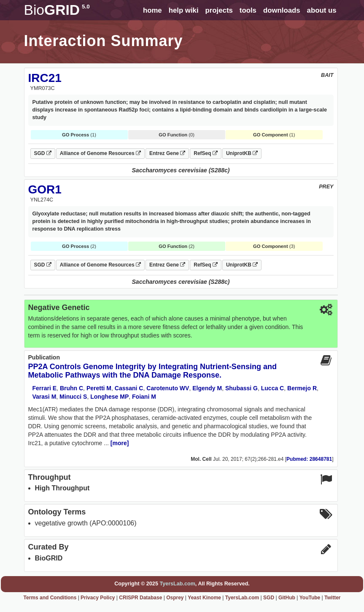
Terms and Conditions (50, 598)
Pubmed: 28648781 (309, 459)
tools (248, 10)
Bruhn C (71, 388)
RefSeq (206, 153)
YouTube (310, 598)
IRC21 (45, 77)
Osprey (174, 598)
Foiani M (144, 396)
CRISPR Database (140, 598)
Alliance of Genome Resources (100, 153)
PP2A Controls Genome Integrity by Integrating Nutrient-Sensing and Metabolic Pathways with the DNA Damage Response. (152, 370)
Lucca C (272, 388)
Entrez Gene (167, 153)
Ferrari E (44, 388)
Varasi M (44, 396)
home (152, 10)
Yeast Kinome (204, 598)
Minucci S (73, 396)
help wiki (184, 10)
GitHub (286, 598)
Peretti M (98, 388)
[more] (120, 443)
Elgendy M (207, 388)
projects (219, 10)
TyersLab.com (177, 584)
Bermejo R (302, 388)
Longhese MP (109, 396)
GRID (57, 10)
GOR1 (45, 189)
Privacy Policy (98, 598)
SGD (42, 153)
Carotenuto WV (167, 388)
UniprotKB (242, 153)
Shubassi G (241, 388)
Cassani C (129, 388)
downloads (281, 10)
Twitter (332, 598)
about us (322, 10)
